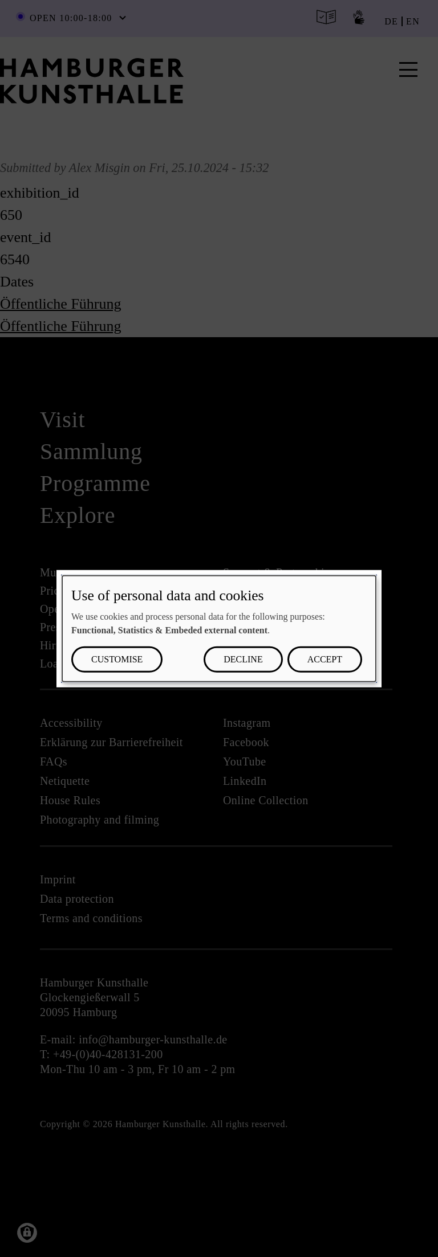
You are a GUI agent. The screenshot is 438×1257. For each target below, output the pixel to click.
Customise (117, 659)
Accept (324, 659)
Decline (243, 659)
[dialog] (219, 628)
